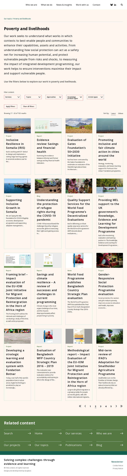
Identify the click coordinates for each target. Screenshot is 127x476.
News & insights (64, 4)
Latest (113, 113)
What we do (46, 4)
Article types (95, 97)
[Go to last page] (121, 406)
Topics (33, 97)
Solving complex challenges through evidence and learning (29, 462)
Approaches (54, 97)
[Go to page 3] (100, 406)
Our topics (8, 19)
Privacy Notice (118, 468)
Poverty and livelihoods (22, 19)
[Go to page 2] (95, 406)
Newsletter (117, 461)
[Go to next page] (116, 406)
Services (12, 97)
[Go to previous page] (85, 406)
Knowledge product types (75, 97)
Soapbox (28, 471)
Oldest (120, 113)
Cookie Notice (118, 465)
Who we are (31, 4)
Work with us (82, 4)
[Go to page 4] (106, 406)
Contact (96, 4)
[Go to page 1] (90, 406)
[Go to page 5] (111, 406)
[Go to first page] (80, 406)
